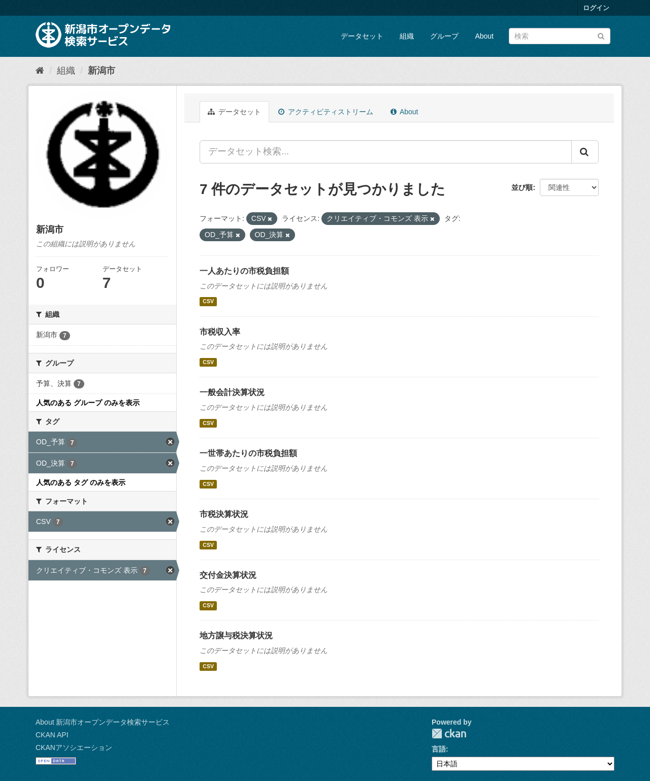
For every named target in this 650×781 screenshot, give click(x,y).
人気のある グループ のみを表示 (88, 403)
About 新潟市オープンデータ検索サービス (103, 722)
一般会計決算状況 (232, 392)
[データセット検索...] (386, 152)
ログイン (596, 8)
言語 (439, 749)
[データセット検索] (559, 36)
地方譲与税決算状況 (236, 635)
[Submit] (601, 35)
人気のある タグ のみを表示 (80, 482)
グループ (444, 36)
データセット (362, 36)
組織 (407, 36)
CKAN (449, 733)
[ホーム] (40, 71)
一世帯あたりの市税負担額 (248, 453)
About (484, 36)
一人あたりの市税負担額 (244, 271)
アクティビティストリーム (325, 112)
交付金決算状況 (228, 575)
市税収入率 (220, 332)
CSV (208, 302)
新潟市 (101, 71)
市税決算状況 (224, 514)
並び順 (522, 187)
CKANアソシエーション (74, 747)
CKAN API (52, 735)
